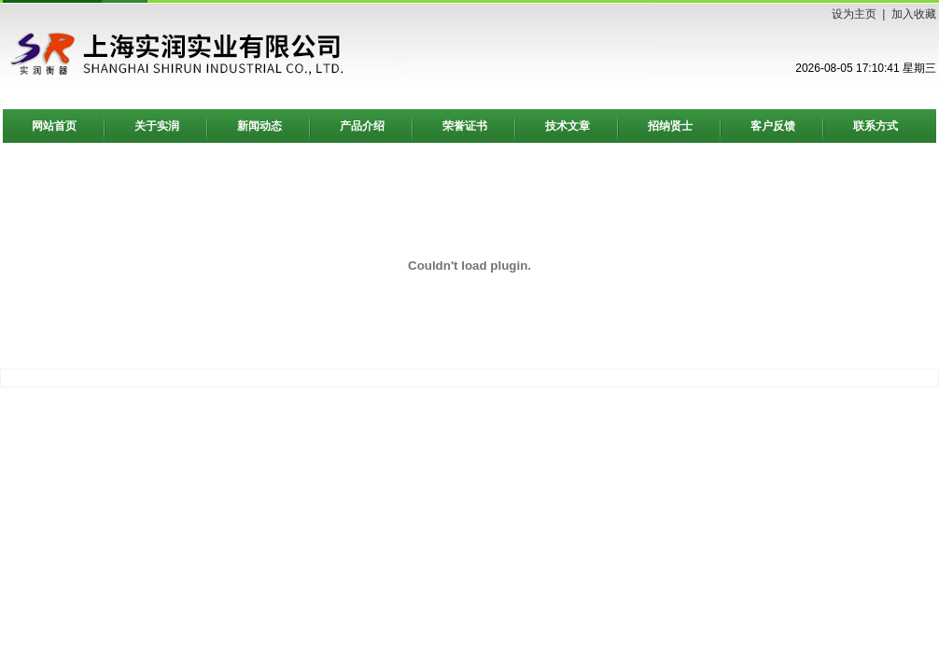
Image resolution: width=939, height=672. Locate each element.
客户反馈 (772, 126)
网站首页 (54, 126)
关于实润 (156, 126)
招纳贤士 (670, 126)
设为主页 (854, 14)
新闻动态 (259, 126)
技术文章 (567, 126)
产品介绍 (362, 126)
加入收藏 (913, 14)
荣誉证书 (464, 126)
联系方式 (875, 126)
